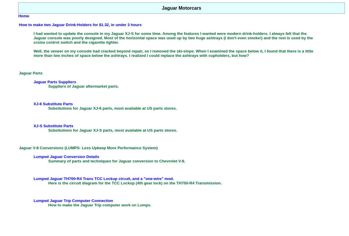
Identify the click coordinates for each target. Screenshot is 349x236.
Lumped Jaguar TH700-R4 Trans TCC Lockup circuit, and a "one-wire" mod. (103, 178)
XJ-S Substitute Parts (53, 126)
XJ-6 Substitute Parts (53, 104)
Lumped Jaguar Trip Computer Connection (73, 200)
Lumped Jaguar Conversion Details (66, 156)
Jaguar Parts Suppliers (54, 82)
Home (23, 16)
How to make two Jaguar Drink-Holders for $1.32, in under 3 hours (80, 25)
